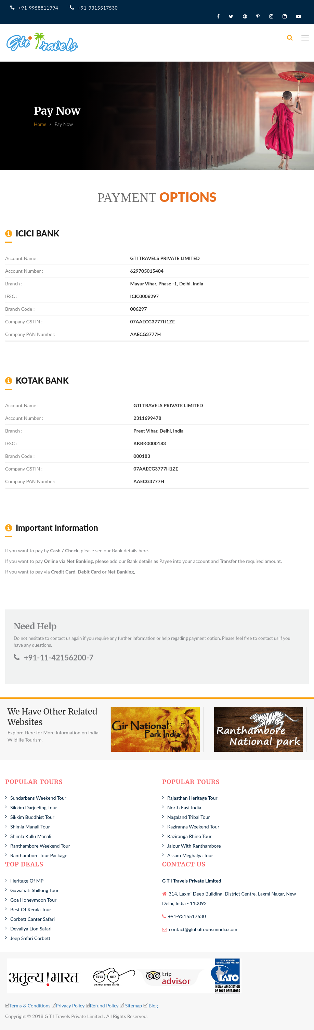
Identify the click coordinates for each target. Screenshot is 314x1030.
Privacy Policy (70, 1005)
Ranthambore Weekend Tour (40, 846)
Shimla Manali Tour (30, 826)
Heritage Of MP (26, 881)
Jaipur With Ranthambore (194, 846)
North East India (184, 807)
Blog (153, 1005)
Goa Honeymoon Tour (33, 900)
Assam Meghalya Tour (190, 855)
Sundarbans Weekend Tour (38, 798)
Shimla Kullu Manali (30, 836)
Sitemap (133, 1005)
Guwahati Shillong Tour (34, 890)
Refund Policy (104, 1005)
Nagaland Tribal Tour (188, 817)
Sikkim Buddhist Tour (32, 817)
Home (40, 124)
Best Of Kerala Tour (30, 909)
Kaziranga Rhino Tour (189, 836)
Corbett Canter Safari (32, 919)
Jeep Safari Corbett (30, 938)
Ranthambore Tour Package (38, 855)
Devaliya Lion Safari (31, 928)
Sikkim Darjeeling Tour (33, 807)
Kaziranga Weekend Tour (193, 826)
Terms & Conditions (29, 1005)
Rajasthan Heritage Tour (192, 798)
